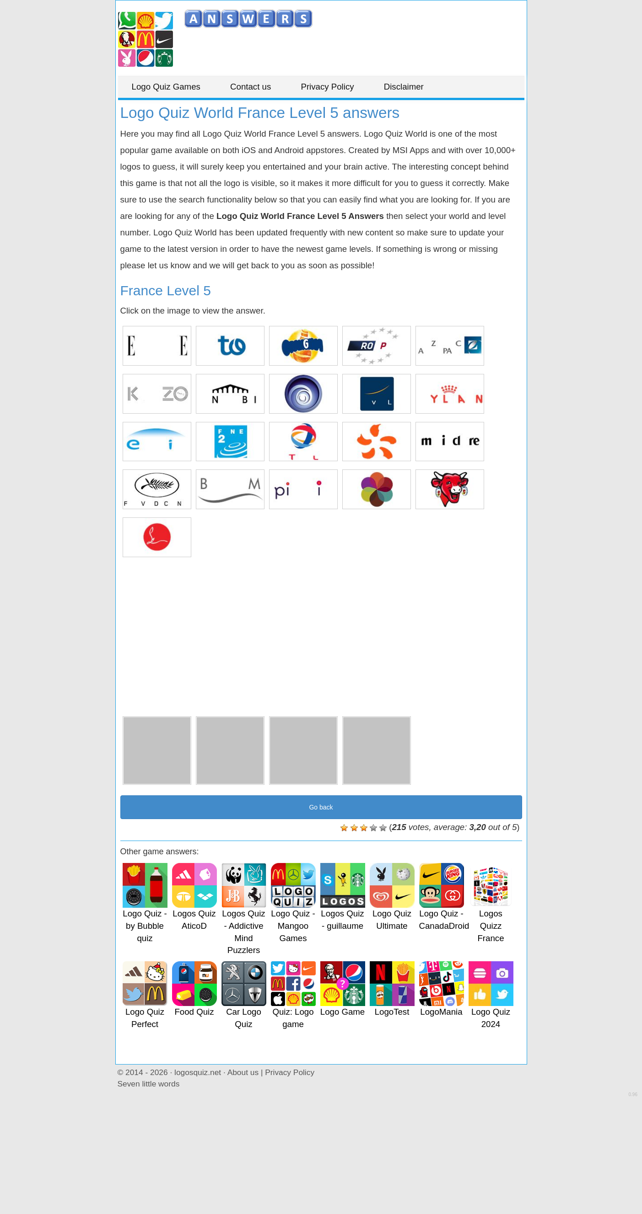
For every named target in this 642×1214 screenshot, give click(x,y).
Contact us (250, 86)
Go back (321, 807)
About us (243, 1072)
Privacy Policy (327, 86)
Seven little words (149, 1083)
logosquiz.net (197, 1072)
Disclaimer (404, 86)
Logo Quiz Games (166, 86)
